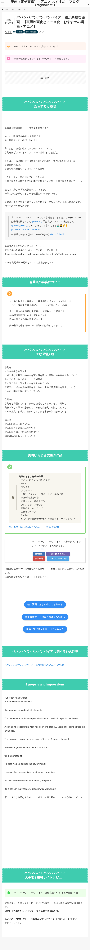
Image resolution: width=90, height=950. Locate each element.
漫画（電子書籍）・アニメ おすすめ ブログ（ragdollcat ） (45, 3)
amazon (39, 554)
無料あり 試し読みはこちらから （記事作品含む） (35, 527)
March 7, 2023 (57, 234)
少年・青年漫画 (31, 32)
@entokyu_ (36, 221)
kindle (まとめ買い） (58, 554)
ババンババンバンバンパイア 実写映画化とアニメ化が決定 (34, 665)
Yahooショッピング (58, 558)
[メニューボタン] (2, 3)
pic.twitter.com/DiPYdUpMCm (25, 229)
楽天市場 (39, 558)
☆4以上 (19, 32)
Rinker (42, 549)
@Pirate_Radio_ (19, 225)
